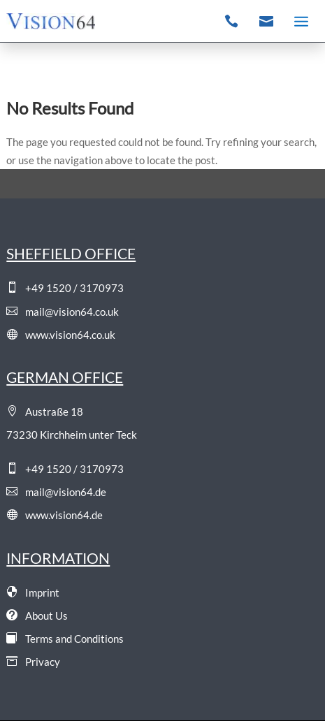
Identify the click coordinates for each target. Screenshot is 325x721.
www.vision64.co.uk (60, 334)
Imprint (32, 592)
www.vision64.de (54, 515)
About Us (37, 615)
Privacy (33, 661)
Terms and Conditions (65, 638)
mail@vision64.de (56, 492)
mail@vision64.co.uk (62, 311)
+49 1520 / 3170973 (65, 288)
